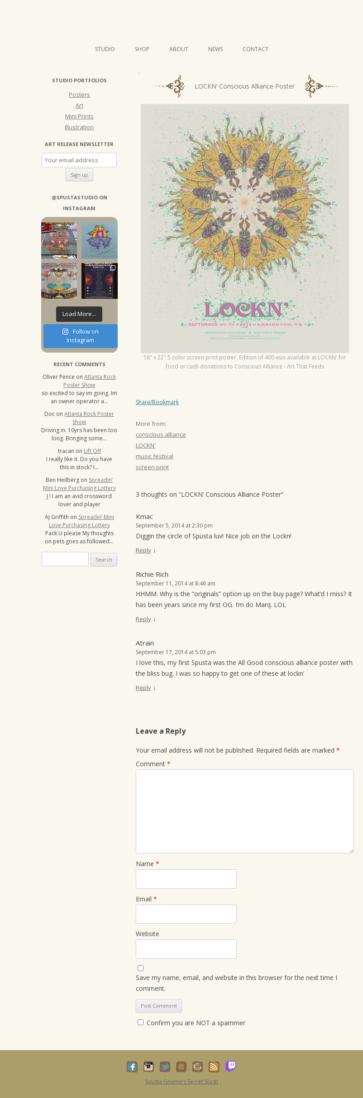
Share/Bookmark (157, 402)
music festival (154, 456)
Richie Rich (152, 574)
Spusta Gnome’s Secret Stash (181, 1081)
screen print (152, 467)
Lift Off (92, 451)
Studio (105, 49)
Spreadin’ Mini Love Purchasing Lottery (79, 484)
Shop (142, 49)
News (215, 49)
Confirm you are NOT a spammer (191, 1022)
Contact (255, 49)
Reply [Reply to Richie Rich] (143, 619)
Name (147, 863)
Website (147, 933)
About (178, 49)
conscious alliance (161, 434)
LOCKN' (146, 445)
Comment (153, 763)
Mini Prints (79, 116)
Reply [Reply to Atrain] (143, 687)
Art (79, 105)
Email (146, 899)
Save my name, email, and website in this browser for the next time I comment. (236, 983)
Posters (79, 94)
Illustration (79, 127)
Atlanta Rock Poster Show (89, 381)
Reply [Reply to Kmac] (143, 550)
